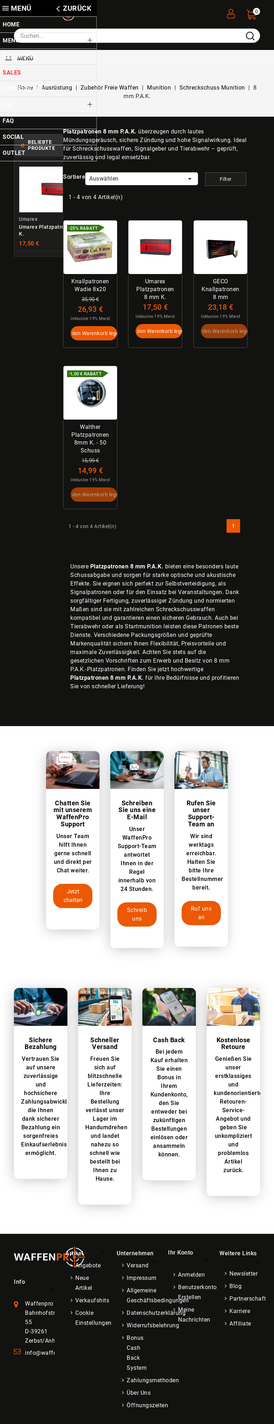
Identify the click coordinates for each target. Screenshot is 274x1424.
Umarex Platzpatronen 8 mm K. (155, 289)
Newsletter (243, 1274)
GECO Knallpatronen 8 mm (220, 289)
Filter (226, 179)
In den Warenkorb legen (94, 333)
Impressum (142, 1278)
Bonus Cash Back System (137, 1353)
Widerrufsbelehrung (153, 1325)
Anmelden (191, 1275)
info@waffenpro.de (51, 1353)
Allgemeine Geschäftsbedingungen (158, 1295)
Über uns (139, 1393)
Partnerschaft (247, 1299)
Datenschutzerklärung (156, 1313)
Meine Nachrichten (194, 1315)
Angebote (88, 1265)
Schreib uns (137, 914)
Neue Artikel (83, 1283)
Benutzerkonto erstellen (197, 1292)
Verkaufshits (92, 1300)
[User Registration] (230, 11)
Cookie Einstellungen (93, 1318)
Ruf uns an (201, 913)
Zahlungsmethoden (153, 1380)
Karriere (239, 1311)
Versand (138, 1265)
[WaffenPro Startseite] (49, 1256)
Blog (235, 1286)
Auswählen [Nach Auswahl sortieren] (141, 178)
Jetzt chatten (73, 896)
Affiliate (240, 1324)
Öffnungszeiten (147, 1405)
